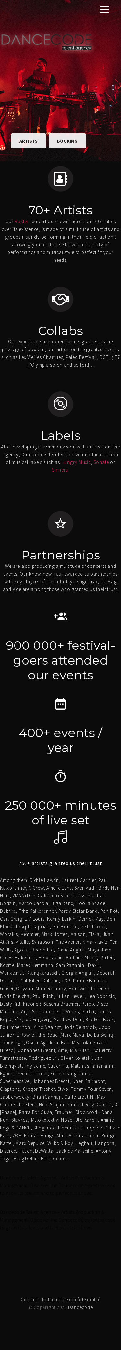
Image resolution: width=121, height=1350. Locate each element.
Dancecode (80, 1307)
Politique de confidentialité (71, 1299)
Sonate (101, 462)
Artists (28, 141)
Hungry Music (76, 462)
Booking (67, 141)
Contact (29, 1299)
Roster (22, 221)
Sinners (60, 470)
